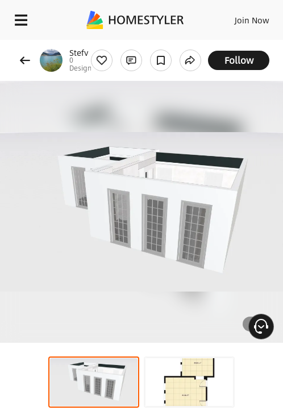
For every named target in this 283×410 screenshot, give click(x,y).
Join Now (252, 20)
